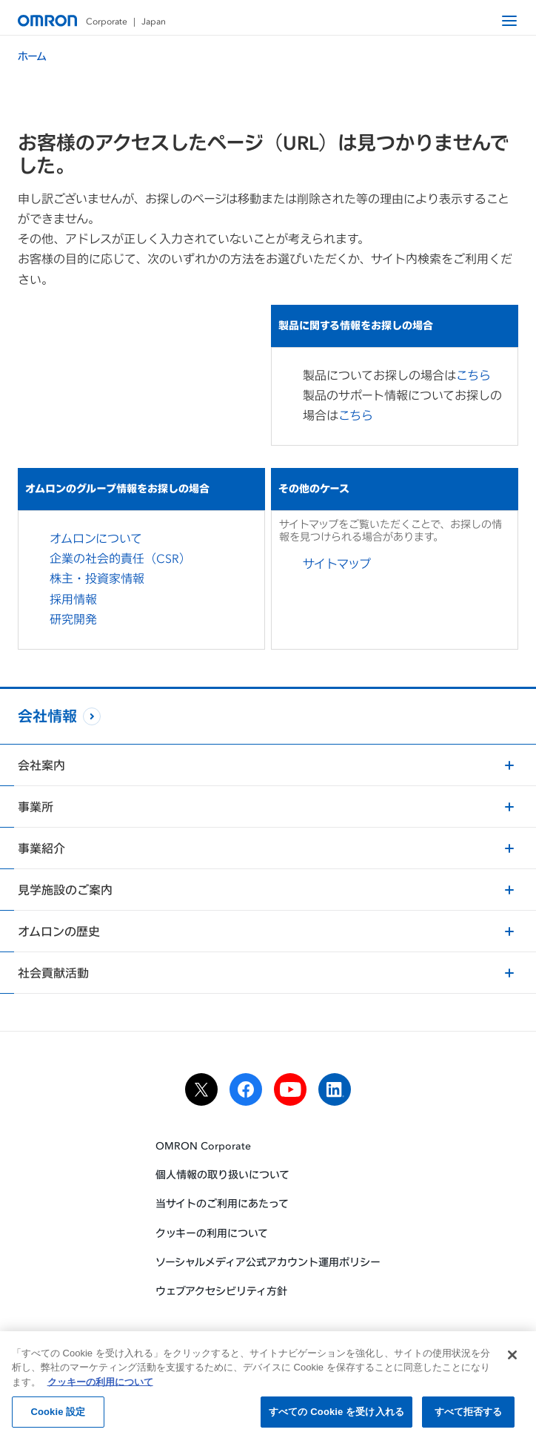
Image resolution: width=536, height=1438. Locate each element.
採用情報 (73, 599)
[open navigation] (509, 21)
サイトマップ (344, 563)
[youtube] (290, 1089)
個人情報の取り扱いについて (222, 1174)
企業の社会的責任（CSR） (120, 558)
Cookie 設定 (57, 1414)
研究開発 (73, 619)
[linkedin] (334, 1089)
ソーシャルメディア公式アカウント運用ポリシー (268, 1262)
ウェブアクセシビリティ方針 (221, 1290)
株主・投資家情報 (97, 578)
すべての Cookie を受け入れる (336, 1414)
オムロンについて (96, 538)
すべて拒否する (469, 1414)
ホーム (32, 56)
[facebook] (246, 1089)
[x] (201, 1089)
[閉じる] (512, 1357)
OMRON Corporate (203, 1145)
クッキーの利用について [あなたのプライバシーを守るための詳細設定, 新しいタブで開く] (100, 1384)
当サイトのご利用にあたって (222, 1203)
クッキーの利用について (211, 1232)
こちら (480, 375)
